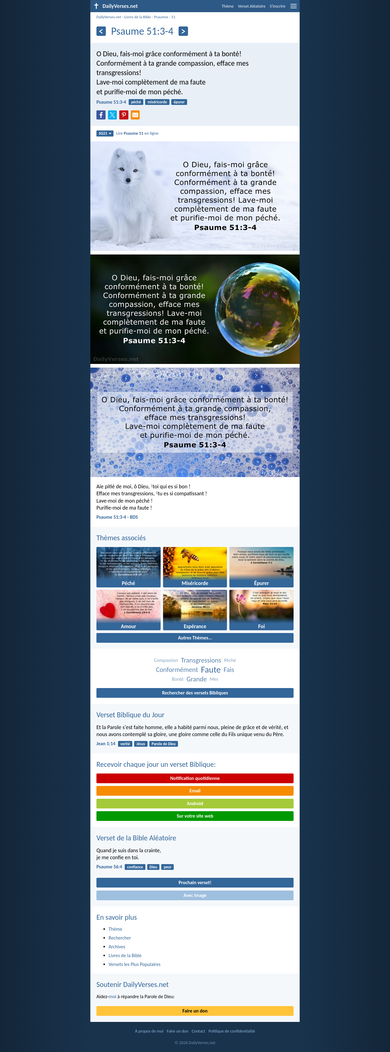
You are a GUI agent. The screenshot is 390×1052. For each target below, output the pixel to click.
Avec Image (195, 895)
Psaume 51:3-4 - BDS (117, 517)
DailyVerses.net (108, 17)
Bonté (178, 679)
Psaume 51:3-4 (111, 102)
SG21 (105, 133)
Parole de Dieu (164, 744)
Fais (229, 670)
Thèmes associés (121, 537)
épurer (179, 102)
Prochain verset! (195, 882)
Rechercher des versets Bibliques (195, 693)
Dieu (153, 867)
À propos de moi (149, 1031)
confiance (135, 867)
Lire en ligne (137, 133)
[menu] (293, 8)
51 (174, 17)
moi (112, 996)
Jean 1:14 (105, 743)
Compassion (166, 660)
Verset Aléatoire (252, 6)
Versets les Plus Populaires (134, 964)
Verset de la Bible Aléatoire (136, 837)
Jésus (141, 744)
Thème (228, 6)
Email (195, 791)
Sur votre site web (195, 816)
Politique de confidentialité (231, 1031)
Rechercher (120, 938)
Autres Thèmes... (195, 638)
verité (125, 744)
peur (167, 867)
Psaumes (161, 17)
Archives (117, 947)
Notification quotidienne (195, 778)
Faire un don (195, 1011)
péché (136, 102)
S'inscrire (277, 6)
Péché (230, 660)
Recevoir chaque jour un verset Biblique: (156, 764)
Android (195, 803)
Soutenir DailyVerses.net (132, 984)
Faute (211, 669)
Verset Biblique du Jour (130, 714)
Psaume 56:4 (109, 867)
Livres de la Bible (137, 17)
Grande (196, 679)
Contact (198, 1031)
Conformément (177, 670)
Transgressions (201, 660)
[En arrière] (101, 31)
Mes (214, 679)
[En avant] (183, 31)
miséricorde (157, 102)
